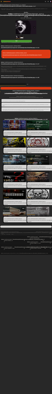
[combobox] (48, 1)
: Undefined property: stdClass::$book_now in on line (22, 54)
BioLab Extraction (31, 214)
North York (3, 9)
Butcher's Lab (7, 214)
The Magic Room (7, 128)
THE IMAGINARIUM (10, 146)
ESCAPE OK (33, 181)
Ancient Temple (30, 180)
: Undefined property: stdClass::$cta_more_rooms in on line (26, 227)
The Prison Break (7, 162)
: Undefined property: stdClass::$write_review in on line (26, 88)
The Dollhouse (30, 145)
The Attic (29, 197)
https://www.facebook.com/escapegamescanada (12, 70)
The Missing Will (30, 162)
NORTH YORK (23, 18)
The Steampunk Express (9, 145)
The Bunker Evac (31, 128)
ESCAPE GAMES (28, 18)
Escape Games (8, 9)
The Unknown (7, 180)
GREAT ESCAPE (34, 146)
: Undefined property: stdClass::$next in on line (17, 134)
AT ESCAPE (33, 129)
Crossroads (6, 197)
